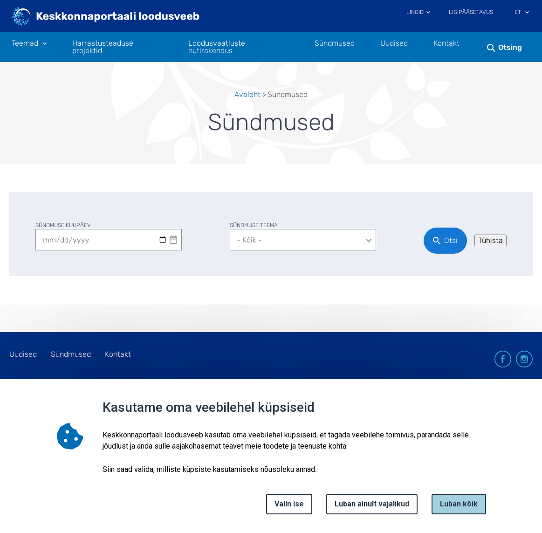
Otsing (510, 47)
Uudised (394, 43)
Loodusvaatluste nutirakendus (216, 47)
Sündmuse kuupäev (63, 225)
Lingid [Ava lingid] (415, 12)
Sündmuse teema (254, 225)
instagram (524, 359)
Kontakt (446, 43)
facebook (502, 359)
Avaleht (247, 94)
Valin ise (289, 503)
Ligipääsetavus (471, 12)
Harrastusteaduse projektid (102, 47)
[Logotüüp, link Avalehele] (106, 17)
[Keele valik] (527, 13)
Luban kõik (459, 503)
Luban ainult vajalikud (372, 503)
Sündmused (335, 43)
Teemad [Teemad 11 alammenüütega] (25, 43)
